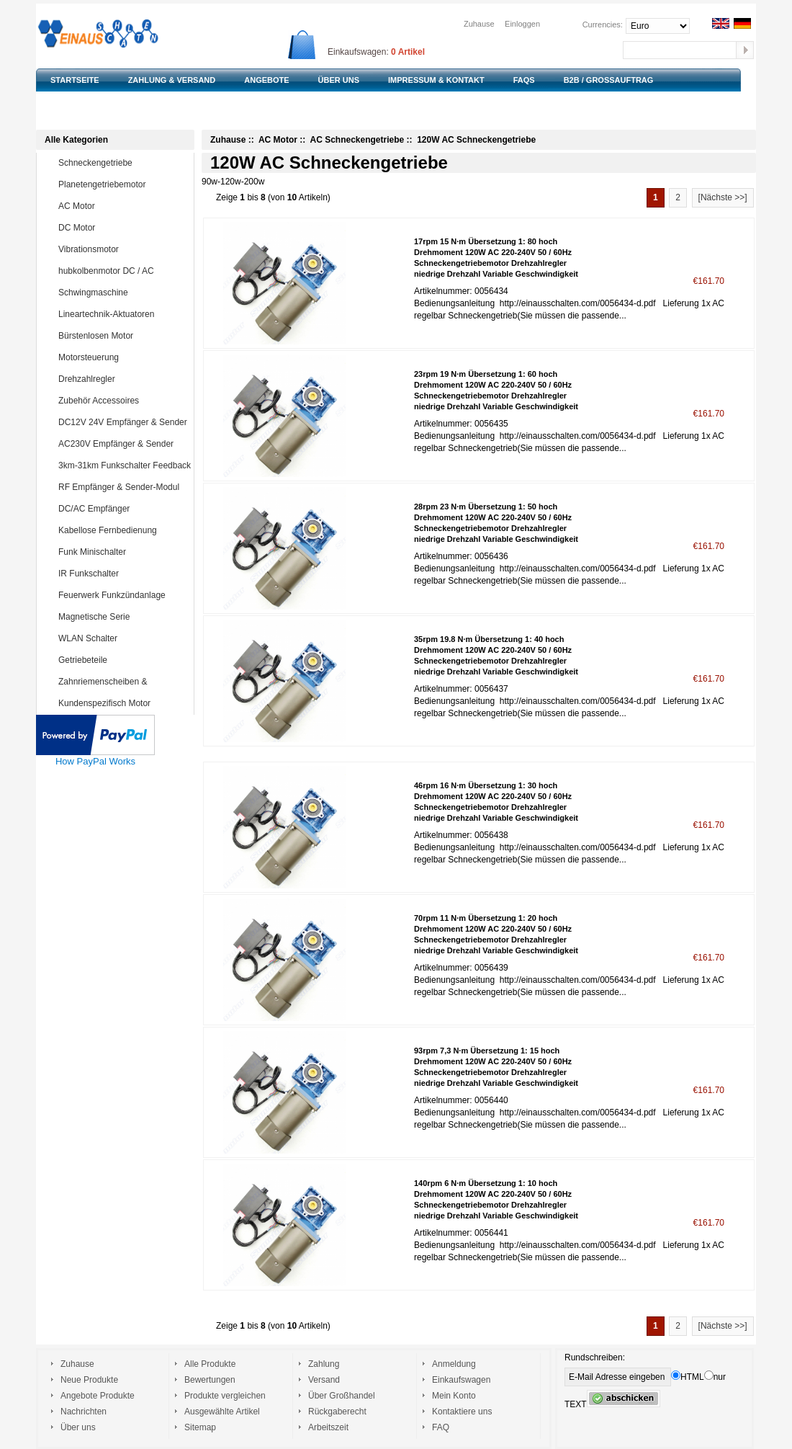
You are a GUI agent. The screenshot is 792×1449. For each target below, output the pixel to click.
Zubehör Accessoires (123, 401)
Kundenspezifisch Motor (123, 703)
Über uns (78, 1427)
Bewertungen (209, 1380)
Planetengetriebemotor (123, 184)
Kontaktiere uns (462, 1411)
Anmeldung (454, 1364)
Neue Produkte (89, 1380)
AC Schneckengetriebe (357, 140)
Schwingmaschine (123, 292)
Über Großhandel (341, 1396)
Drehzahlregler (123, 379)
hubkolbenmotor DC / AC (123, 271)
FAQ (440, 1427)
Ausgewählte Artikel (222, 1411)
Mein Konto (454, 1396)
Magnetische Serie (123, 617)
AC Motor (123, 206)
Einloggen (522, 23)
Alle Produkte (209, 1364)
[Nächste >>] (722, 197)
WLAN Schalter (123, 638)
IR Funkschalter (123, 574)
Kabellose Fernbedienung (123, 530)
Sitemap (200, 1427)
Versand (324, 1380)
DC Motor (123, 228)
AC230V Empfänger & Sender (123, 444)
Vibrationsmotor (123, 249)
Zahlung (323, 1364)
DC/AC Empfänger (123, 509)
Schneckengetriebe (123, 163)
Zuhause (479, 23)
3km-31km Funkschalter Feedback (124, 465)
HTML (687, 1377)
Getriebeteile (123, 660)
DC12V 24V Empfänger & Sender (123, 422)
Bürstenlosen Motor (123, 336)
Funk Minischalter (123, 552)
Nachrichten (83, 1411)
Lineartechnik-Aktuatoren (123, 314)
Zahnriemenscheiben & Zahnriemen (112, 692)
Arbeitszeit (328, 1427)
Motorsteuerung (123, 357)
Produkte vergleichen (225, 1396)
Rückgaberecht (337, 1411)
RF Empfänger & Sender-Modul (123, 487)
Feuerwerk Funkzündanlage (123, 595)
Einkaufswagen (461, 1380)
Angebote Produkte (97, 1396)
